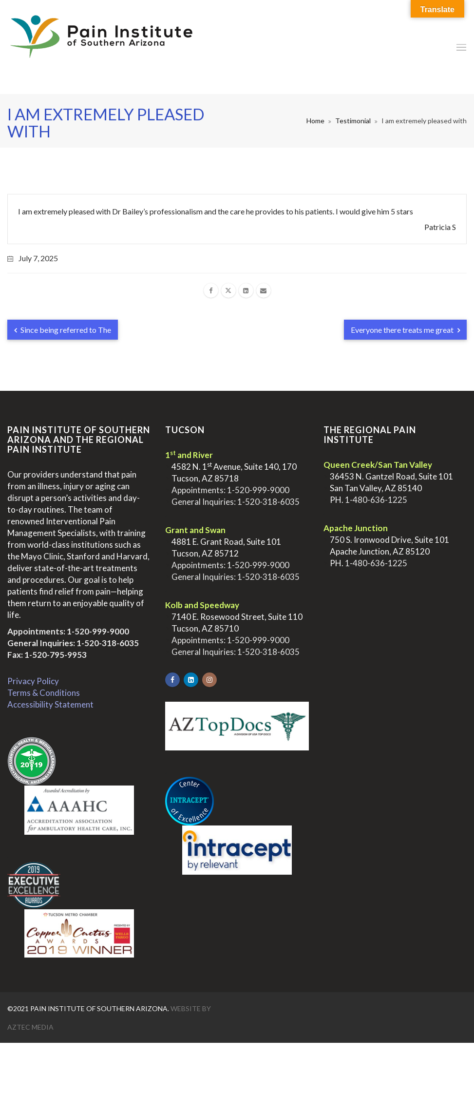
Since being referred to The (62, 329)
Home (315, 120)
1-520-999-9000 (98, 631)
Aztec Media (30, 1027)
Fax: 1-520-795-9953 (47, 655)
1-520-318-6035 (107, 643)
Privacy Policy (33, 681)
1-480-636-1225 (376, 500)
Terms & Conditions (43, 693)
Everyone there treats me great (405, 329)
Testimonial (353, 120)
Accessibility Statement (50, 704)
